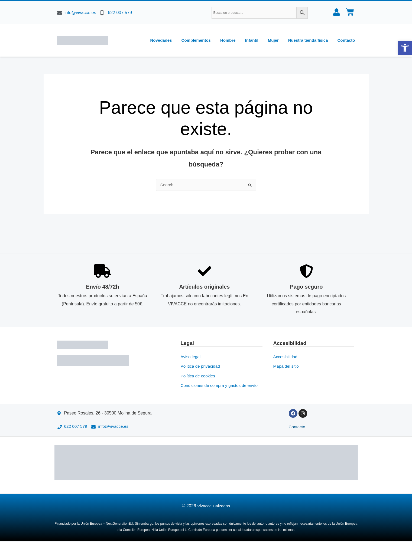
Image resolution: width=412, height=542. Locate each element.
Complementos (196, 40)
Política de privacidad (201, 366)
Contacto (346, 40)
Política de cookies (199, 376)
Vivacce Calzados (213, 506)
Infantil (251, 40)
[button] (405, 48)
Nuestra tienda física (308, 40)
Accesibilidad (286, 356)
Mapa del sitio (286, 366)
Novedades (161, 40)
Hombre (228, 40)
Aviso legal (191, 356)
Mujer (273, 40)
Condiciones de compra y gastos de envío (221, 385)
